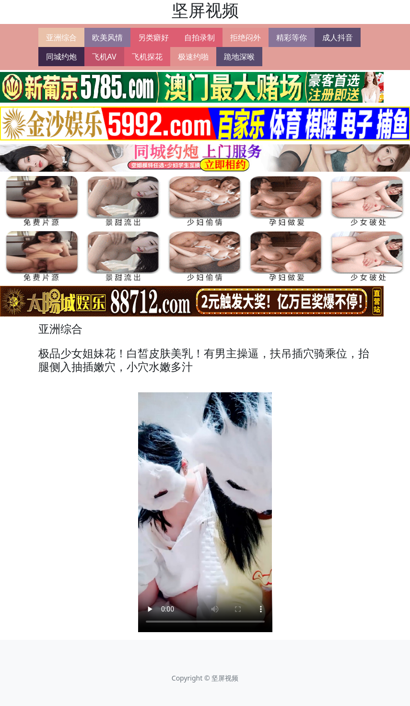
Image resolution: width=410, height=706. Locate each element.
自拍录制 (199, 37)
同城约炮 (61, 56)
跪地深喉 (239, 56)
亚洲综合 (61, 37)
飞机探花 (147, 56)
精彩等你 (291, 37)
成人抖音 (337, 37)
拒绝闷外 (245, 37)
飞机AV (104, 56)
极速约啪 (193, 56)
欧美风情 (107, 37)
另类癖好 (153, 37)
